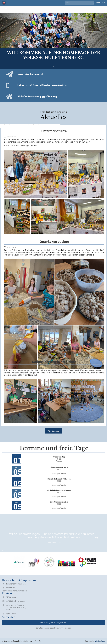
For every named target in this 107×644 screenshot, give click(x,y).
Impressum (10, 588)
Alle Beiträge (53, 431)
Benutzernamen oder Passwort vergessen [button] (53, 628)
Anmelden (100, 3)
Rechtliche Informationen (15, 584)
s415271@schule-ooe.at (15, 601)
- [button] (36, 641)
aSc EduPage (100, 641)
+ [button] (31, 641)
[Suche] (79, 2)
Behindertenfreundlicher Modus (15, 641)
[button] (4, 2)
